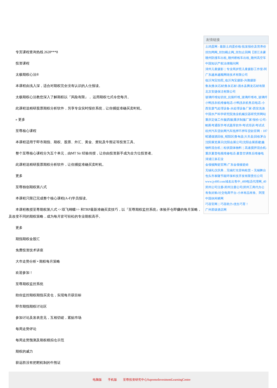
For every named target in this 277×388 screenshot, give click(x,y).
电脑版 (97, 379)
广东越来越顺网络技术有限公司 (226, 74)
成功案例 (126, 30)
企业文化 (74, 30)
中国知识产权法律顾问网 (222, 63)
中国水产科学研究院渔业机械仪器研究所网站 (235, 114)
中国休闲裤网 (214, 198)
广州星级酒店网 (216, 209)
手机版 (112, 379)
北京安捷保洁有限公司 (220, 91)
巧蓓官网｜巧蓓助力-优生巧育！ (227, 204)
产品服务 (100, 30)
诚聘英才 (178, 30)
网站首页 (22, 30)
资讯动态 (230, 30)
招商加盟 (152, 30)
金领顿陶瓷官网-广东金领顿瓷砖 (227, 164)
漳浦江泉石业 (214, 159)
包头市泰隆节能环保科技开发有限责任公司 (234, 176)
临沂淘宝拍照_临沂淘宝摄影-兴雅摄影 (230, 80)
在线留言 (256, 30)
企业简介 (48, 30)
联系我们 (204, 30)
